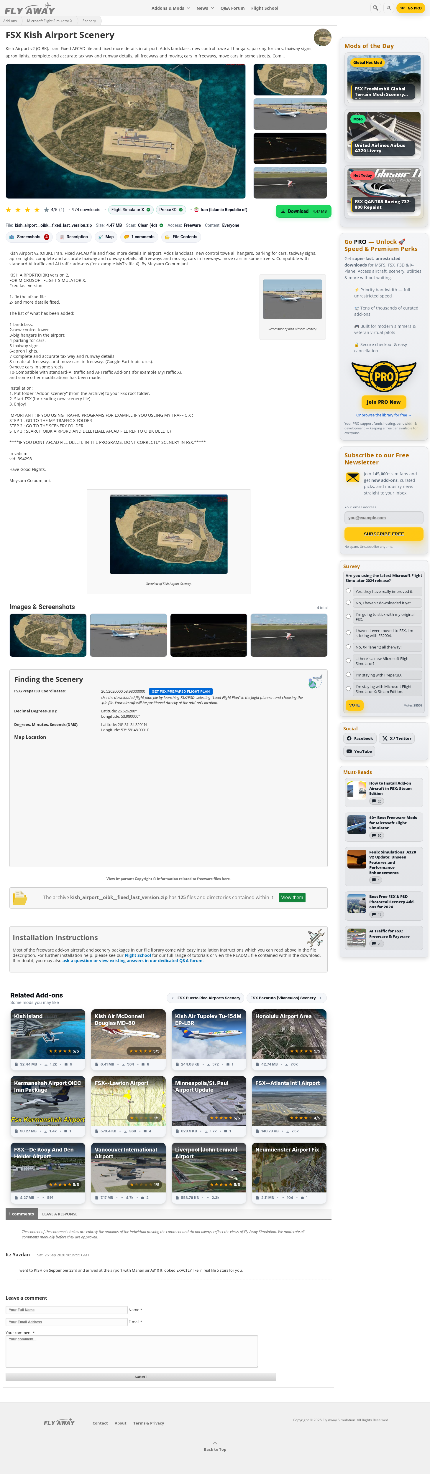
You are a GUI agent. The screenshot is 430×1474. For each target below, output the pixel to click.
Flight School (138, 955)
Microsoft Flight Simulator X (49, 20)
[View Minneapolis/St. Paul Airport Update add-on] (209, 1106)
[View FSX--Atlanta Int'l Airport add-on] (289, 1106)
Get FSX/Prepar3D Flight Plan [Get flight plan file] (181, 691)
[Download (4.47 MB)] (303, 211)
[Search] (375, 8)
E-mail (135, 1321)
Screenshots (29, 237)
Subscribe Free (384, 533)
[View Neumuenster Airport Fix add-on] (289, 1173)
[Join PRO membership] (384, 384)
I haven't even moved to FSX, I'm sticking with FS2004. (384, 633)
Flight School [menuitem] (264, 8)
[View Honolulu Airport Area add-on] (289, 1040)
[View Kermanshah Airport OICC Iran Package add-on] (48, 1106)
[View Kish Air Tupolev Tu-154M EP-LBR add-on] (209, 1040)
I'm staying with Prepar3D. (379, 675)
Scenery (89, 20)
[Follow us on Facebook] (360, 738)
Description (74, 236)
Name (135, 1309)
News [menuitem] (205, 8)
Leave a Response (59, 1214)
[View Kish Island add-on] (48, 1040)
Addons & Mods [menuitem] (171, 8)
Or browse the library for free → (384, 415)
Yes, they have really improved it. (384, 591)
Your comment (20, 1332)
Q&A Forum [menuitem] (233, 8)
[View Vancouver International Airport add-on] (128, 1173)
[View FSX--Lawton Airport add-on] (128, 1106)
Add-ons (10, 20)
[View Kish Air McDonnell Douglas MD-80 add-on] (128, 1040)
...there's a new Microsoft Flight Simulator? (383, 661)
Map (106, 236)
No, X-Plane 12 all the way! (378, 647)
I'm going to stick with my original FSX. (385, 617)
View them (292, 897)
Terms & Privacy (148, 1423)
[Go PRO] (410, 8)
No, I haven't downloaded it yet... (384, 603)
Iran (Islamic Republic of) (220, 209)
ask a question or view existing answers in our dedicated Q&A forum (133, 960)
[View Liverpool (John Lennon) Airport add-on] (209, 1173)
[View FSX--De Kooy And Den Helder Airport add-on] (48, 1173)
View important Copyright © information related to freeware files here (168, 878)
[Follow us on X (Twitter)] (397, 738)
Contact (100, 1423)
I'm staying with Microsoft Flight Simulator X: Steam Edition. (384, 689)
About (121, 1423)
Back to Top (215, 1446)
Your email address (360, 506)
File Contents (181, 236)
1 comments (139, 236)
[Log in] (388, 8)
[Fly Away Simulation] (30, 8)
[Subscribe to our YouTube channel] (359, 751)
